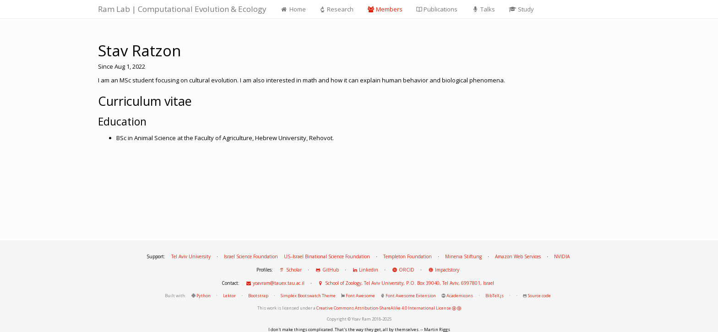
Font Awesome (360, 296)
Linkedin (365, 270)
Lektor (229, 296)
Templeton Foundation (407, 256)
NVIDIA (562, 256)
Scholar (290, 270)
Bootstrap (258, 296)
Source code (539, 296)
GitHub (327, 270)
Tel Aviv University (191, 256)
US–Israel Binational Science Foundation (327, 256)
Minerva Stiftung (463, 256)
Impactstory (443, 270)
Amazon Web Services (518, 256)
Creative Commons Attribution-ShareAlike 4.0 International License (388, 308)
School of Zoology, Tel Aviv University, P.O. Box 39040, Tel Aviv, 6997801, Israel (406, 283)
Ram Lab (182, 9)
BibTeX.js (494, 296)
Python (203, 296)
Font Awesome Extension (411, 296)
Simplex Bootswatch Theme (308, 296)
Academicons (459, 296)
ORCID (403, 270)
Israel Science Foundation (251, 256)
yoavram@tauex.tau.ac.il (275, 283)
